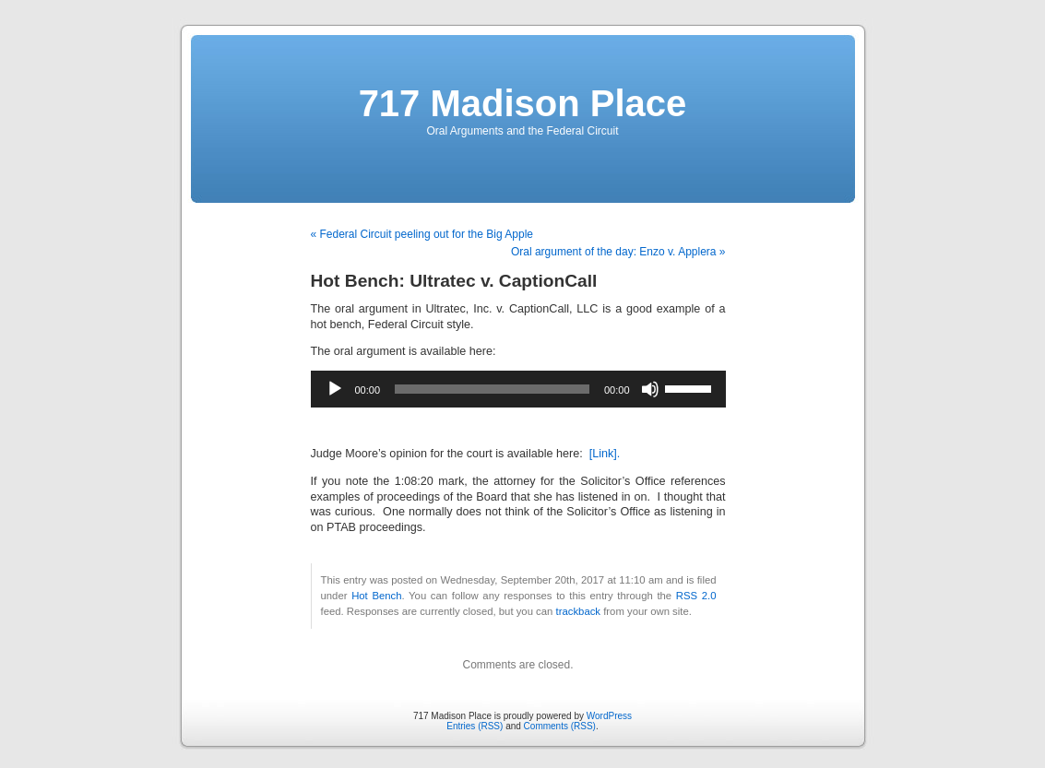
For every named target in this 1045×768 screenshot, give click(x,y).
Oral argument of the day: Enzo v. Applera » (618, 251)
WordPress (609, 716)
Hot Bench (376, 595)
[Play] (335, 389)
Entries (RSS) (474, 726)
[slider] (492, 389)
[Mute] (650, 389)
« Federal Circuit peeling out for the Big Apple (422, 234)
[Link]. (605, 453)
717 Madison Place (523, 103)
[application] (518, 389)
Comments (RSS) (560, 726)
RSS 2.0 (696, 595)
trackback (578, 611)
